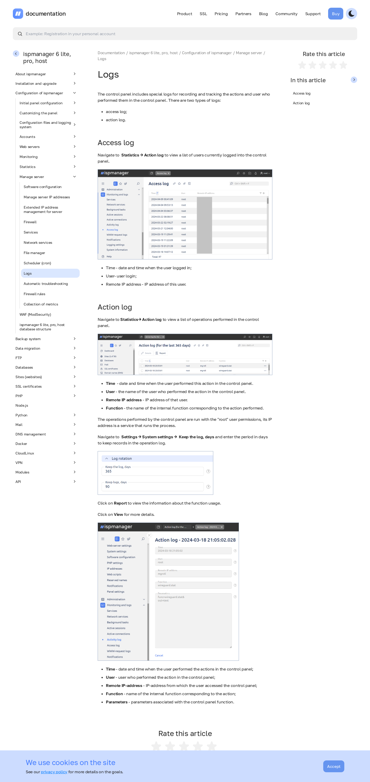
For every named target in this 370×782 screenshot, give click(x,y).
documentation (46, 13)
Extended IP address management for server (43, 209)
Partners (243, 13)
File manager (34, 252)
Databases (46, 367)
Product (184, 13)
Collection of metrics (41, 304)
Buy (335, 13)
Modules (46, 471)
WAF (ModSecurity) (35, 314)
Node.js (21, 405)
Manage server (48, 176)
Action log (301, 103)
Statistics (48, 166)
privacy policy (54, 771)
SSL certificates (46, 386)
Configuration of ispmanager (46, 92)
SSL (203, 13)
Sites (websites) (46, 376)
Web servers (48, 146)
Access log (302, 93)
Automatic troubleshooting (46, 283)
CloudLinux (46, 452)
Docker (46, 443)
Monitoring (48, 156)
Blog (263, 13)
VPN (46, 462)
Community (286, 13)
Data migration (46, 348)
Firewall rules (34, 294)
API (46, 481)
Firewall (30, 222)
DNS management (46, 433)
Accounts (48, 136)
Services (31, 232)
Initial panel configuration (48, 102)
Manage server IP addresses (47, 197)
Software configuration (43, 186)
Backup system (46, 338)
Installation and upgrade (46, 83)
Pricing (221, 13)
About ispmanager (46, 73)
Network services (38, 242)
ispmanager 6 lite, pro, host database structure (42, 326)
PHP (46, 395)
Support (313, 13)
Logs (28, 273)
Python (46, 414)
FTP (46, 357)
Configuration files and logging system (48, 124)
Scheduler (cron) (37, 263)
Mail (46, 424)
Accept (333, 766)
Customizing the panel (48, 112)
